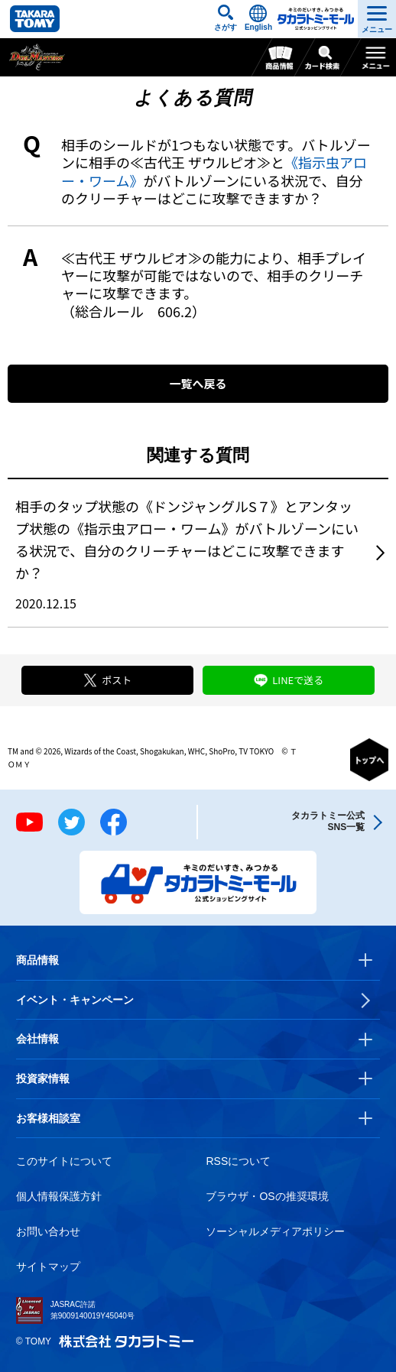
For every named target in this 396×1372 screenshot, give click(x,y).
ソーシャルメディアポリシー (275, 1231)
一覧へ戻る (197, 383)
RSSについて (238, 1161)
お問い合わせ (48, 1231)
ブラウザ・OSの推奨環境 (267, 1196)
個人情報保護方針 (59, 1196)
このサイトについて (64, 1161)
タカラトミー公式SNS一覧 (328, 821)
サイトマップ (48, 1266)
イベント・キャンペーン (75, 1000)
